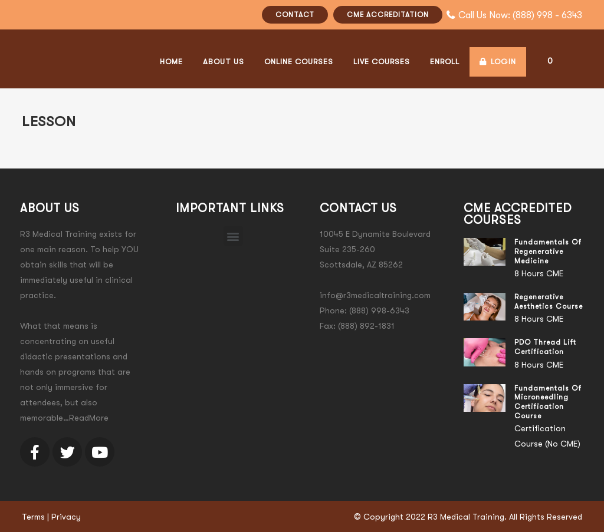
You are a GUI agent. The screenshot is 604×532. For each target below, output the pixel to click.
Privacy (66, 516)
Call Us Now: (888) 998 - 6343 (520, 15)
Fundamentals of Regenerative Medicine (548, 251)
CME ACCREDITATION (388, 15)
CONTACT (294, 15)
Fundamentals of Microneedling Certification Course (548, 402)
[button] (233, 236)
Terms (33, 516)
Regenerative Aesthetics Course (548, 301)
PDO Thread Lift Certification (545, 347)
